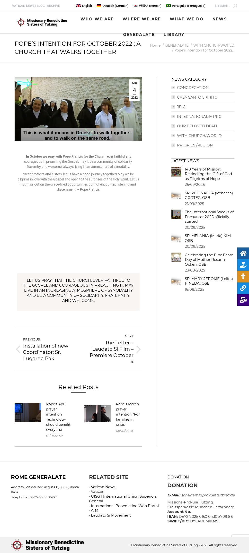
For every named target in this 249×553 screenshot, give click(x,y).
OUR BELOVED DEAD (197, 126)
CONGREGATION (193, 87)
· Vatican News (102, 487)
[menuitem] (84, 6)
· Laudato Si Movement (110, 515)
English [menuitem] (87, 6)
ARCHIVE (53, 6)
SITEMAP (221, 6)
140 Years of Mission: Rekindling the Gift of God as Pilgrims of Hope (208, 174)
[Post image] (28, 412)
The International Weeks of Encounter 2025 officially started (209, 217)
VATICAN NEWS (23, 6)
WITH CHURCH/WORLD (199, 135)
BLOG (41, 6)
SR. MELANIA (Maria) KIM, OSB (208, 238)
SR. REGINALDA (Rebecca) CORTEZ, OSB (209, 195)
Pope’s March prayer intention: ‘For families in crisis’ (128, 414)
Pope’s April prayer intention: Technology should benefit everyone (58, 417)
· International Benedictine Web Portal (124, 505)
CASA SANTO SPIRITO (197, 97)
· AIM (93, 510)
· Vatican (96, 491)
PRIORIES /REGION (195, 145)
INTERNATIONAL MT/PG (199, 116)
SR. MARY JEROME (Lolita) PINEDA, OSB (209, 281)
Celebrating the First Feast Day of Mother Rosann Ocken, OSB (209, 260)
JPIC (181, 106)
